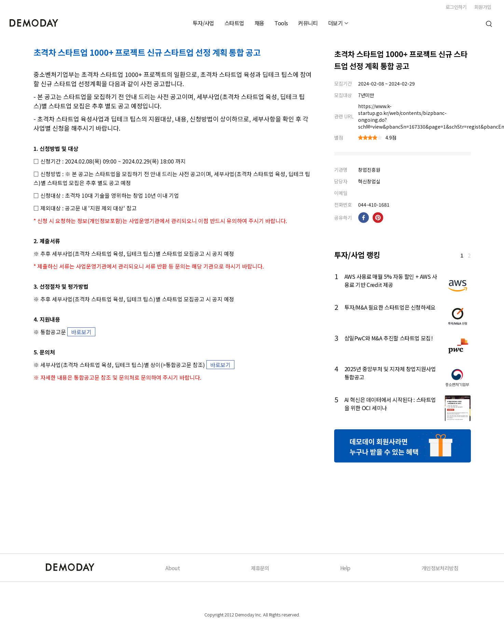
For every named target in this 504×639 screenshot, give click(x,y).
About (172, 568)
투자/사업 (203, 23)
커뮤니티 (308, 23)
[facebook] (363, 217)
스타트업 (234, 23)
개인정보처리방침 (440, 568)
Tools (281, 23)
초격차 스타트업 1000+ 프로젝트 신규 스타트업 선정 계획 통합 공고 (147, 52)
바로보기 (81, 332)
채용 (259, 23)
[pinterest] (377, 217)
